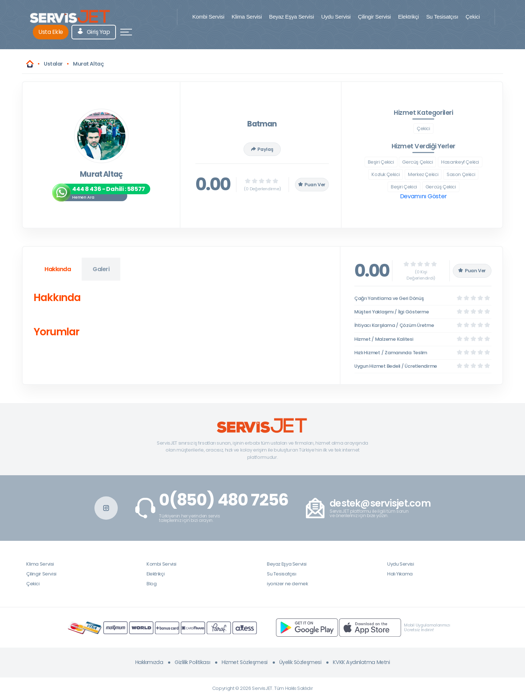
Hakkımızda (149, 662)
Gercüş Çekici (417, 162)
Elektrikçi (408, 16)
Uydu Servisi (336, 16)
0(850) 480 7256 (223, 500)
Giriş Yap (94, 32)
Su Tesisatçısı (442, 16)
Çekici (473, 16)
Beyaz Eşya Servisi (291, 16)
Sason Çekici (461, 174)
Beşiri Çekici (381, 162)
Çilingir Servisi (374, 16)
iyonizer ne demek (287, 584)
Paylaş (262, 149)
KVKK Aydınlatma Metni (361, 662)
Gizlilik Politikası (192, 662)
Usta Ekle (50, 32)
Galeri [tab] (101, 269)
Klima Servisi (247, 16)
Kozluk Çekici (386, 174)
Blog (151, 584)
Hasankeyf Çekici (460, 162)
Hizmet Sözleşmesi (245, 662)
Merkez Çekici (423, 174)
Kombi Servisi (208, 16)
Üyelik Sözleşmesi (300, 662)
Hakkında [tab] (57, 269)
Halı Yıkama (400, 574)
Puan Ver (312, 184)
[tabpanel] (181, 316)
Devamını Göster (423, 196)
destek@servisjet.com (380, 503)
